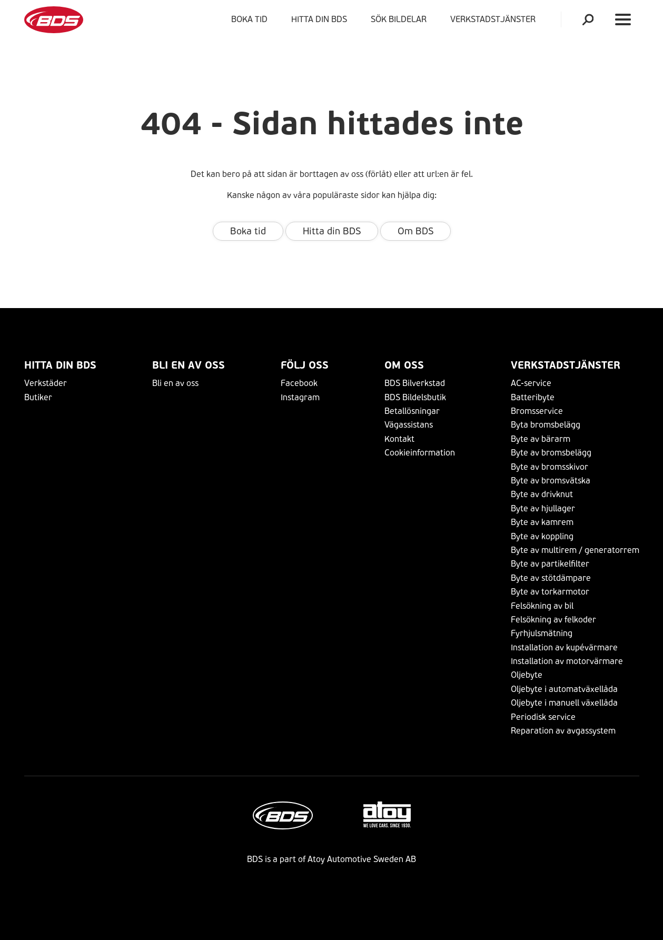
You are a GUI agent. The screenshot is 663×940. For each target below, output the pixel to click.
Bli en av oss (188, 365)
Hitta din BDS (319, 19)
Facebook (299, 383)
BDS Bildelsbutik (415, 397)
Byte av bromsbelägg (551, 453)
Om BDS (415, 231)
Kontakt (399, 439)
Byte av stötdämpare (551, 578)
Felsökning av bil (542, 606)
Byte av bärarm (540, 439)
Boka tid (249, 19)
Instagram (300, 397)
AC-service (531, 383)
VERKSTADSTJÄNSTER (495, 19)
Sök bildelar (399, 19)
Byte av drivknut (542, 494)
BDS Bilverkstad (414, 383)
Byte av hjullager (543, 508)
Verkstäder (45, 383)
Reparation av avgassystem (563, 731)
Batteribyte (533, 397)
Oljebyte (526, 675)
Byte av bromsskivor (549, 467)
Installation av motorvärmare (567, 661)
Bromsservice (537, 411)
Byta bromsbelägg (545, 425)
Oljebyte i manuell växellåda (564, 703)
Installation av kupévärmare (564, 647)
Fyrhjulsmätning (541, 633)
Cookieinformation (419, 453)
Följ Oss (305, 365)
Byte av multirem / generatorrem (575, 550)
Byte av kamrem (542, 522)
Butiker (38, 397)
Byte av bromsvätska (550, 481)
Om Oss (404, 365)
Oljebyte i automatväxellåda (564, 689)
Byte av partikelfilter (550, 564)
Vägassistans (408, 425)
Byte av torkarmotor (550, 592)
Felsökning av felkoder (553, 620)
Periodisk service (543, 717)
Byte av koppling (542, 536)
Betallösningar (412, 411)
